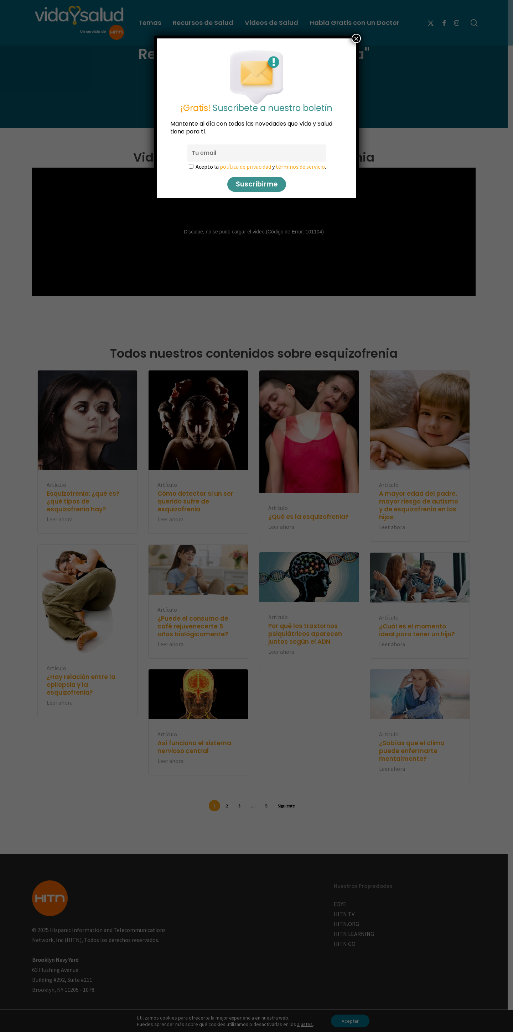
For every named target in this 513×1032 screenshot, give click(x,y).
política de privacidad (245, 166)
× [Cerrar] (356, 38)
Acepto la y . (261, 166)
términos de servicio (300, 166)
